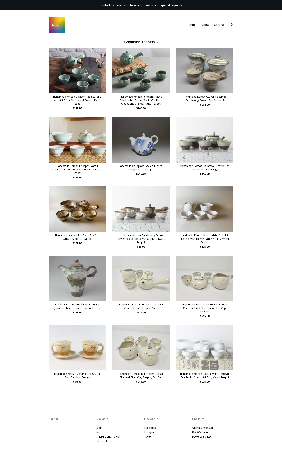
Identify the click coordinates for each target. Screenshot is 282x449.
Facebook (150, 427)
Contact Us (102, 441)
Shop (192, 25)
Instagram (150, 432)
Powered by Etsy (202, 436)
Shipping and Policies (108, 436)
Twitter (148, 436)
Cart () (219, 25)
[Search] (232, 25)
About (205, 25)
